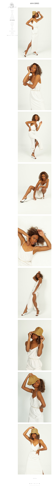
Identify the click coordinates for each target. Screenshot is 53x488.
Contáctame (12, 33)
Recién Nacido (12, 17)
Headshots (12, 10)
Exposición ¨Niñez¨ (12, 18)
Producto (12, 25)
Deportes (12, 28)
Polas (12, 13)
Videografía (12, 22)
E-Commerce (12, 24)
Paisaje (12, 29)
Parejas (12, 14)
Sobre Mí (12, 32)
